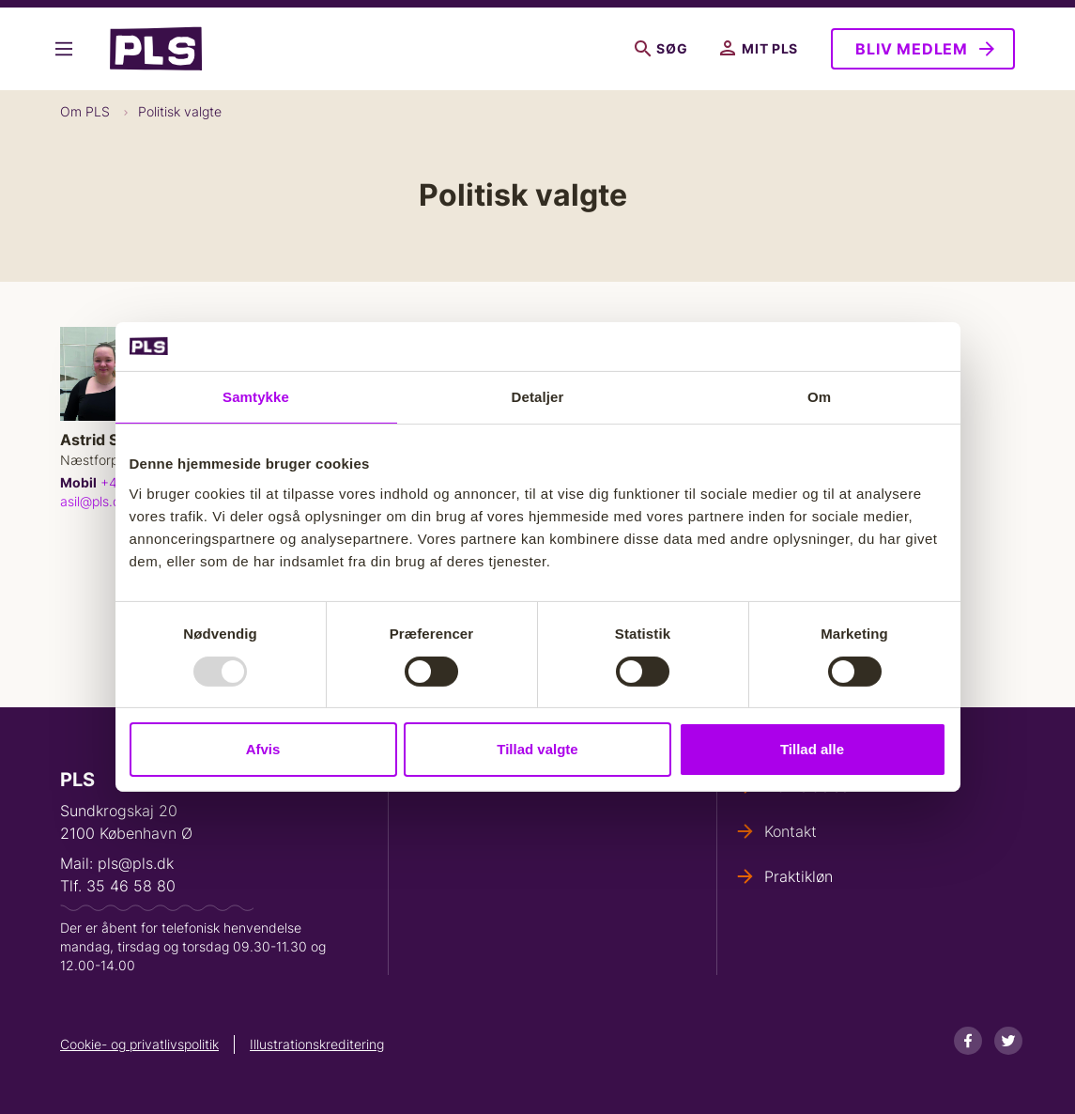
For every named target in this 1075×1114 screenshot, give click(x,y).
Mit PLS (759, 48)
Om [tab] (819, 397)
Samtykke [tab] (256, 397)
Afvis (263, 749)
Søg (661, 48)
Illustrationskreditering (317, 1044)
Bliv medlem (911, 48)
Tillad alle (812, 749)
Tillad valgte (537, 749)
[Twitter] (1008, 1041)
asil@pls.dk (94, 501)
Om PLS (85, 111)
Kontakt (790, 831)
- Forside (156, 48)
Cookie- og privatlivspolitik (139, 1044)
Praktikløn (798, 876)
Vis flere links (64, 49)
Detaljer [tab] (538, 397)
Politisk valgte (180, 111)
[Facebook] (968, 1041)
